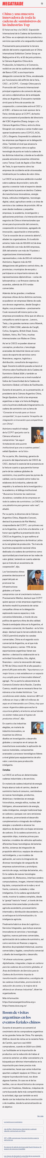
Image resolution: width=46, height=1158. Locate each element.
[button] (41, 3)
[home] (20, 4)
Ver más (40, 1116)
